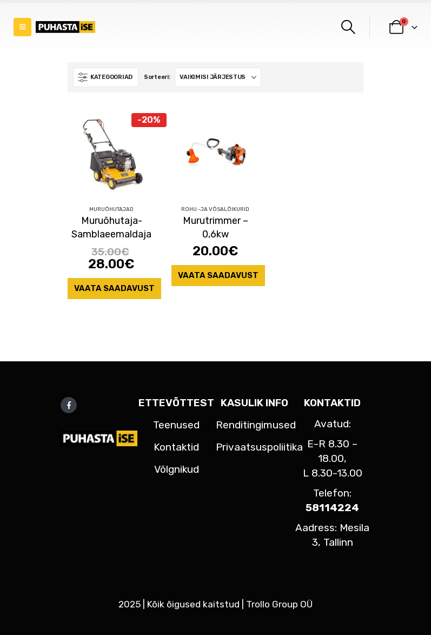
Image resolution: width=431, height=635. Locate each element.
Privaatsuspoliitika (259, 447)
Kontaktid (176, 447)
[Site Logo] (65, 27)
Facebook (69, 405)
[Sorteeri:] (218, 77)
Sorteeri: (157, 77)
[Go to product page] (111, 152)
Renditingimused (256, 425)
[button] (22, 27)
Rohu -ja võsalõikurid (215, 209)
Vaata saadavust (114, 288)
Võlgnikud (176, 469)
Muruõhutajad (111, 209)
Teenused (176, 425)
